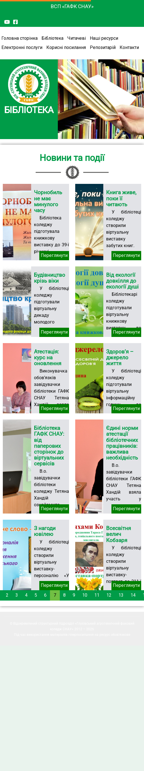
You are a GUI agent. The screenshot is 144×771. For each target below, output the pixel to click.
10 (84, 595)
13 (121, 595)
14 (133, 595)
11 (96, 595)
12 (108, 595)
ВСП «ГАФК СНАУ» (72, 6)
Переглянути (54, 255)
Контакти (129, 47)
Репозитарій (103, 47)
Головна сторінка (19, 38)
